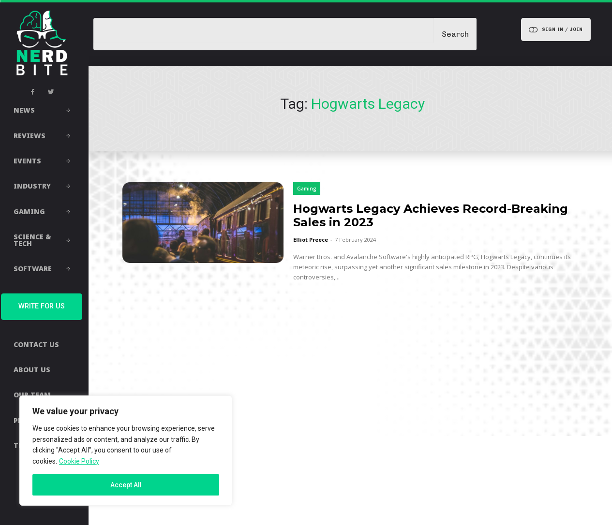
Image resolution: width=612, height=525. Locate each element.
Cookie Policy (79, 461)
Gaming (306, 188)
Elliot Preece (310, 239)
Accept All (126, 485)
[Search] (455, 34)
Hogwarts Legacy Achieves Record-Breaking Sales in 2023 (430, 215)
